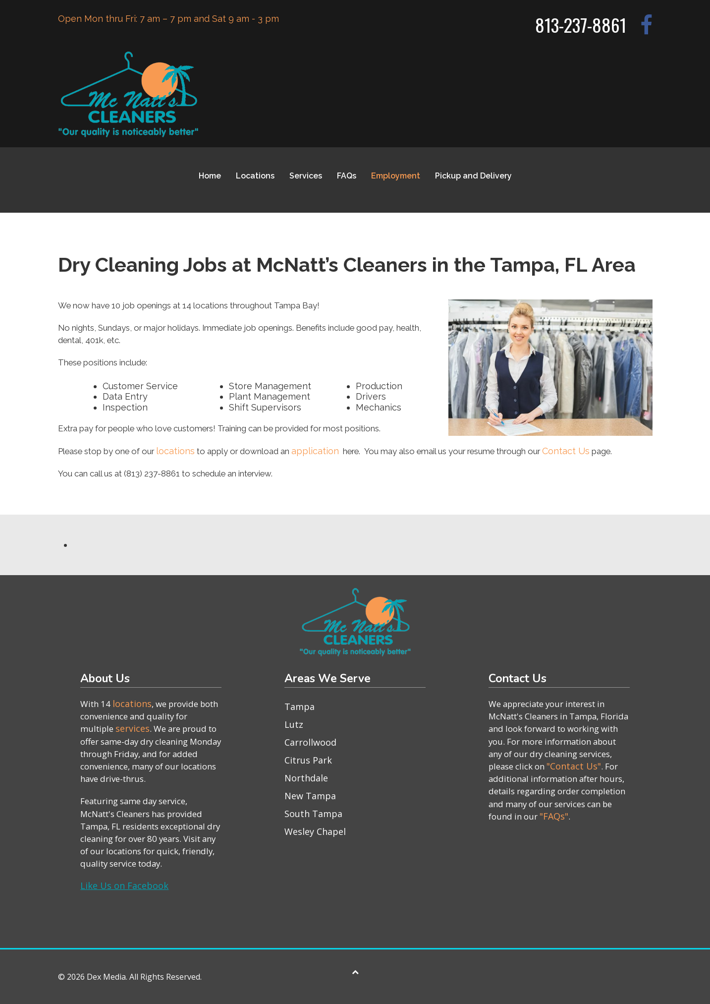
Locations (255, 175)
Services (305, 175)
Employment (395, 175)
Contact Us (566, 451)
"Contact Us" (573, 766)
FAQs (346, 175)
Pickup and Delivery (473, 175)
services (132, 728)
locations (175, 451)
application (315, 451)
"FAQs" (554, 816)
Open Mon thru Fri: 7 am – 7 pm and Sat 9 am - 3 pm (168, 18)
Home (210, 175)
